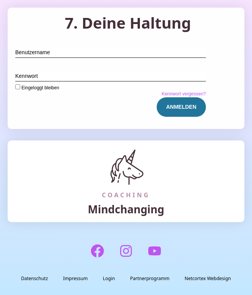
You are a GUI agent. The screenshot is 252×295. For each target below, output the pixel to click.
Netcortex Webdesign (208, 278)
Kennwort (26, 76)
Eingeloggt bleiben (37, 87)
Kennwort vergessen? (184, 94)
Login (109, 278)
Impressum (75, 278)
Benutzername (32, 52)
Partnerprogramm (149, 278)
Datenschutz (34, 278)
